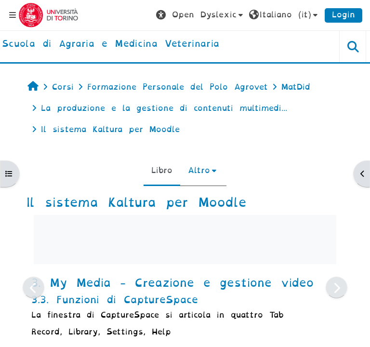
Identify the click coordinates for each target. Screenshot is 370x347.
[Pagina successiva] (336, 287)
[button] (200, 15)
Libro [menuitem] (161, 170)
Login (343, 14)
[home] (110, 44)
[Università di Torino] (48, 14)
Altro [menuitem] (199, 170)
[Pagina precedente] (33, 287)
